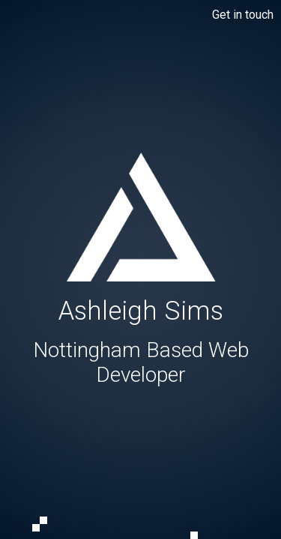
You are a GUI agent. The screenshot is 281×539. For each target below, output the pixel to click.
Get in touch (243, 14)
